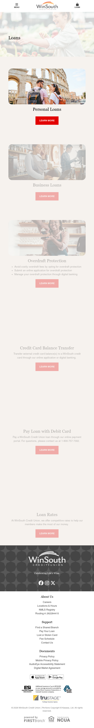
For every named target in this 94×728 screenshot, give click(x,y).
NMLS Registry (47, 609)
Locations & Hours (47, 605)
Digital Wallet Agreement (47, 668)
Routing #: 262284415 (47, 613)
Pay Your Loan (47, 631)
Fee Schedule (47, 638)
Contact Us (47, 642)
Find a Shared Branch (47, 627)
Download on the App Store (38, 677)
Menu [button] (16, 5)
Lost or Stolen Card (47, 635)
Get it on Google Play (56, 677)
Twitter (53, 583)
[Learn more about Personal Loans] (47, 120)
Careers (47, 602)
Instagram (47, 583)
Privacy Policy (47, 656)
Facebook (41, 583)
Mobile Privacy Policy (47, 660)
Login (77, 5)
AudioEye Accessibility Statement (47, 664)
